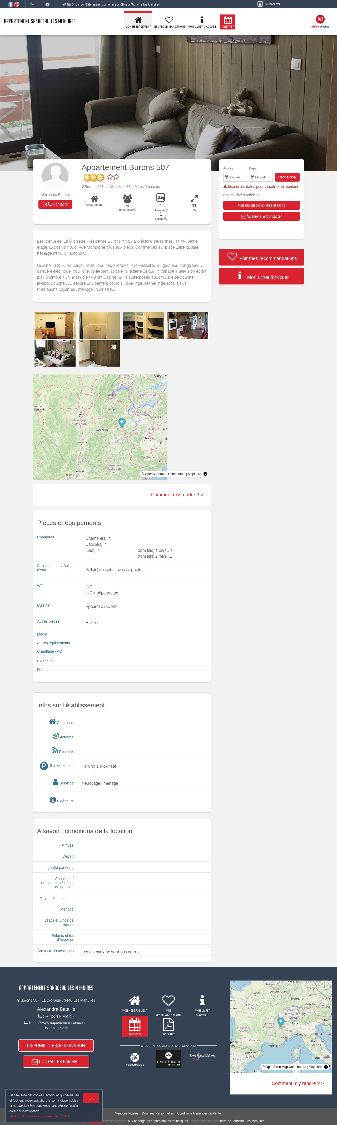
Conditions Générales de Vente (199, 1113)
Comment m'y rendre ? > (177, 494)
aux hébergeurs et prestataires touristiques (158, 1121)
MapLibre (194, 474)
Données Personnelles (158, 1113)
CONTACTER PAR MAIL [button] (56, 1061)
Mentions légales (126, 1113)
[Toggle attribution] (205, 474)
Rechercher (287, 177)
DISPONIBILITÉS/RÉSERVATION (56, 1045)
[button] (55, 204)
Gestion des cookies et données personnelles (40, 1116)
